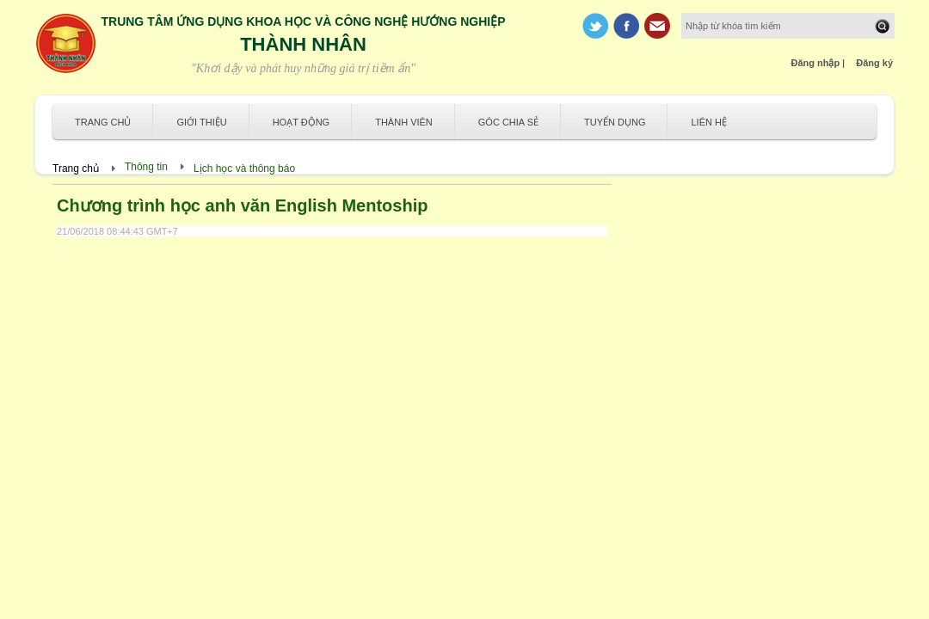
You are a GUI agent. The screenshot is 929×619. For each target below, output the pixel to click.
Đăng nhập (815, 63)
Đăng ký (874, 63)
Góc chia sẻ (508, 122)
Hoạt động (301, 122)
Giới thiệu (201, 122)
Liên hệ (708, 122)
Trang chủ (103, 122)
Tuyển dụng (614, 122)
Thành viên (404, 122)
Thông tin (146, 167)
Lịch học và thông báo (244, 168)
